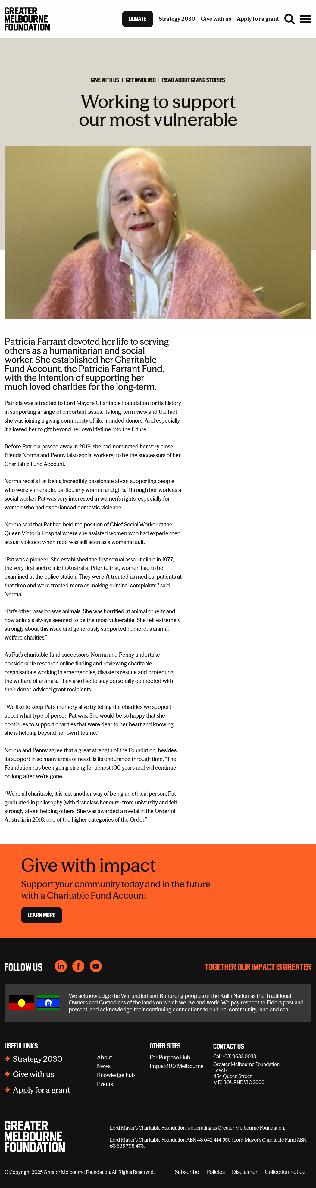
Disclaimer (245, 1171)
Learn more (41, 915)
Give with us (33, 1074)
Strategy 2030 (37, 1059)
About (104, 1057)
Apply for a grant (41, 1090)
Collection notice (285, 1171)
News (104, 1066)
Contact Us (228, 1046)
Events (105, 1084)
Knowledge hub (116, 1075)
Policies (215, 1171)
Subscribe (187, 1171)
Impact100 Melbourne (177, 1066)
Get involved (141, 80)
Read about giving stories (193, 80)
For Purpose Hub (170, 1057)
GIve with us (105, 80)
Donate (137, 19)
